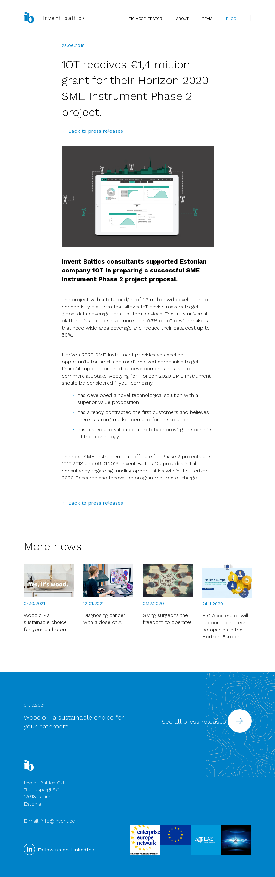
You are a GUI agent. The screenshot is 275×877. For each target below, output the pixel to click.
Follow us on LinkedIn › (59, 850)
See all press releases (207, 721)
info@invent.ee (58, 821)
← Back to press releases (92, 131)
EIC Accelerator (145, 18)
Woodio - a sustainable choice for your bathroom (46, 622)
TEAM (207, 18)
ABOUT (182, 18)
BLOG (231, 18)
